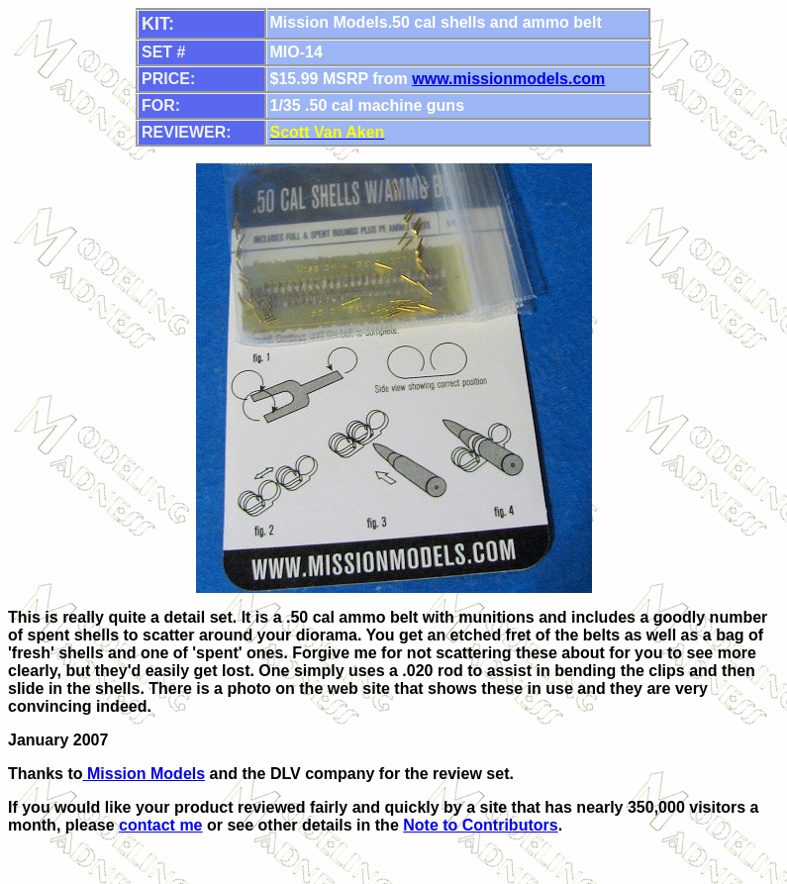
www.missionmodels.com (508, 78)
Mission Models (144, 773)
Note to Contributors (480, 825)
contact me (160, 825)
